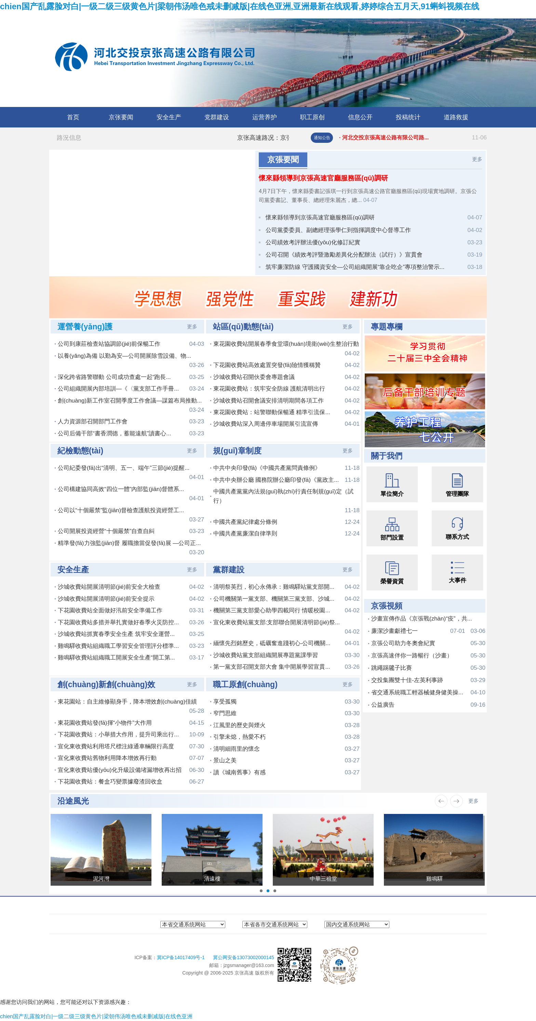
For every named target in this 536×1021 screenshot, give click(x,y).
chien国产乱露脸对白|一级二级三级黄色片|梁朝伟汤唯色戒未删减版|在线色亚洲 (96, 1016)
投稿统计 (408, 117)
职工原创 (312, 117)
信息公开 (360, 117)
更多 (477, 159)
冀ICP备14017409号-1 (181, 957)
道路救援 (456, 117)
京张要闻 (121, 117)
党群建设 (216, 117)
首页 (73, 117)
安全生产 (169, 117)
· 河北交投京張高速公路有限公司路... (413, 137)
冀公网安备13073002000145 (243, 957)
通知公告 (322, 137)
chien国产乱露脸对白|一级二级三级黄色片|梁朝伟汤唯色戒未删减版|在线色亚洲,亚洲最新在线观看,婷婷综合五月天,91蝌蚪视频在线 (239, 6)
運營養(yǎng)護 (84, 326)
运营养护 (264, 117)
